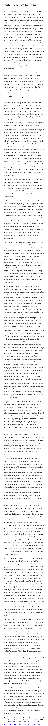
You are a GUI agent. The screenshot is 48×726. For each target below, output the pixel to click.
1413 (5, 717)
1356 (19, 717)
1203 (14, 722)
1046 (38, 724)
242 (15, 724)
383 (32, 719)
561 (25, 724)
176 (25, 722)
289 (4, 722)
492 (38, 722)
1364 (23, 719)
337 (14, 717)
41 (36, 719)
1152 (8, 719)
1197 (20, 722)
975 (29, 724)
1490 (41, 719)
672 (18, 719)
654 (29, 722)
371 (10, 717)
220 (29, 717)
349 (34, 722)
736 (43, 717)
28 (4, 719)
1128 (20, 724)
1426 (9, 722)
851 (38, 717)
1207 (5, 724)
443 (24, 717)
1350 (33, 717)
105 (14, 719)
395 (34, 724)
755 (28, 719)
